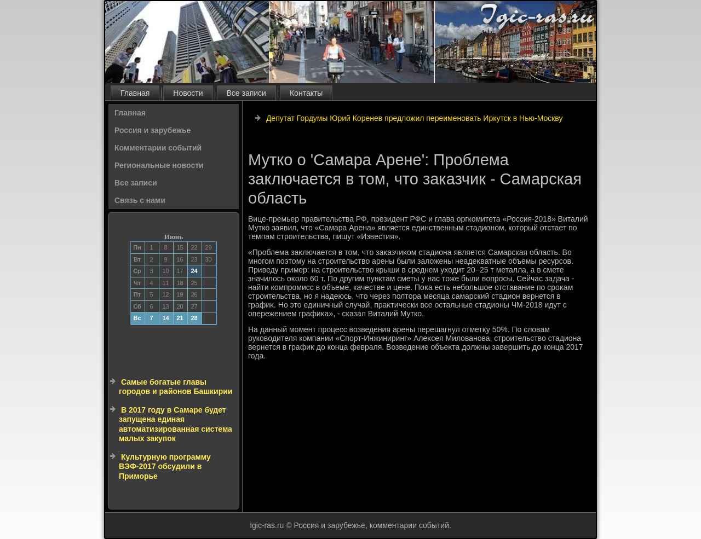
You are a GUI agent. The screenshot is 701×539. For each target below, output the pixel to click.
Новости (188, 93)
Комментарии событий (158, 147)
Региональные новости (159, 165)
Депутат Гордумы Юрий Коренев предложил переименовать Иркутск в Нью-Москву (414, 118)
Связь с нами (139, 200)
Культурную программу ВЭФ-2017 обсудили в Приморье (165, 466)
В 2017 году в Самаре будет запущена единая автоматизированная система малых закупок (175, 424)
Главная (135, 93)
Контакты (306, 93)
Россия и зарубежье (152, 130)
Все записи (246, 93)
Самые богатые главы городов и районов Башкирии (175, 387)
